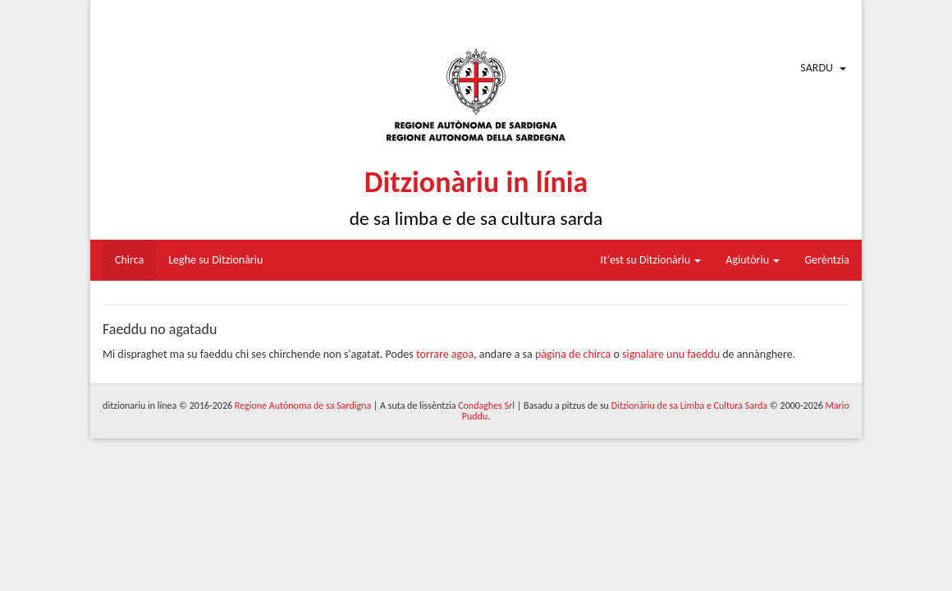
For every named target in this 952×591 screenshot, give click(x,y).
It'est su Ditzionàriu (651, 260)
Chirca (129, 260)
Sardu (816, 68)
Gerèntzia (826, 260)
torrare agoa (445, 354)
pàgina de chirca (573, 354)
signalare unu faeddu (671, 354)
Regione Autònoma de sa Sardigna (303, 405)
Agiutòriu (752, 260)
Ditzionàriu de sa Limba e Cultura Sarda (689, 405)
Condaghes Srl (486, 405)
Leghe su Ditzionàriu (215, 260)
